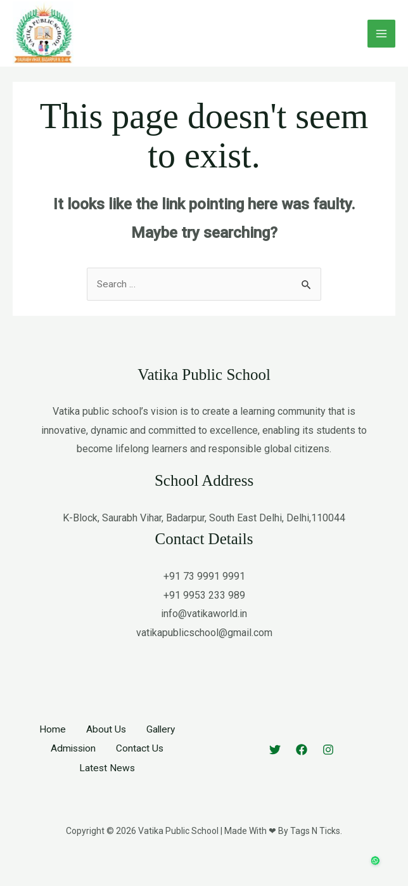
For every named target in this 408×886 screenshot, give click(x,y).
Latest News (107, 784)
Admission (72, 765)
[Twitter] (275, 765)
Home (51, 745)
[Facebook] (301, 765)
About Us (105, 745)
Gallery (161, 745)
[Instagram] (328, 765)
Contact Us (141, 765)
